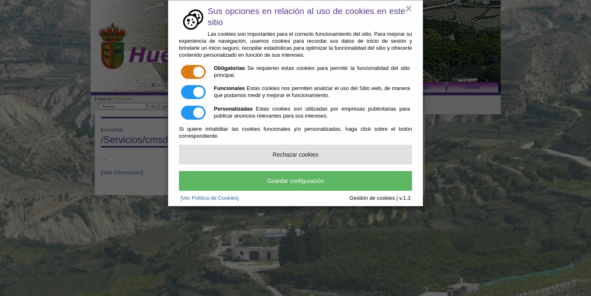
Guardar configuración (295, 181)
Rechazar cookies (295, 154)
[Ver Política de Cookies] (210, 198)
